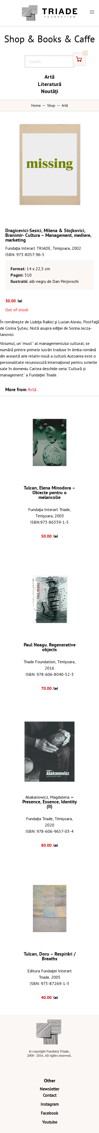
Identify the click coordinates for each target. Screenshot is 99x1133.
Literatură (49, 84)
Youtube (49, 1122)
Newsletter (49, 1088)
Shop (51, 105)
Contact (49, 1095)
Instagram (50, 1104)
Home (36, 105)
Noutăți (49, 91)
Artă (49, 76)
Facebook (49, 1113)
